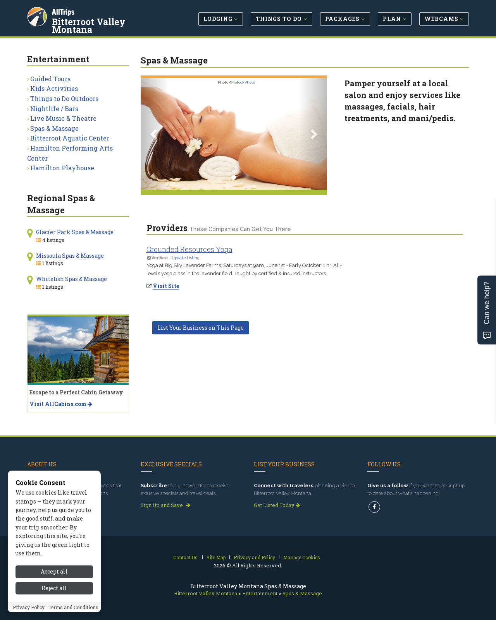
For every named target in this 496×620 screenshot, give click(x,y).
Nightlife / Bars (54, 108)
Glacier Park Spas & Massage (75, 232)
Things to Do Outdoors (64, 98)
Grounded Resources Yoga (189, 249)
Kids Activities (54, 88)
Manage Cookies (301, 557)
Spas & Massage (54, 128)
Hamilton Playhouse (62, 168)
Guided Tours (50, 79)
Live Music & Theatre (63, 118)
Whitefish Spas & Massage (71, 279)
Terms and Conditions (73, 607)
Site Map (216, 557)
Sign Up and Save (165, 505)
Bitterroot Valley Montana (111, 21)
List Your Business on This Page (200, 327)
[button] (155, 134)
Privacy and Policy (254, 557)
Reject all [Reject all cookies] (54, 588)
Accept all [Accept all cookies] (54, 571)
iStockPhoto (244, 82)
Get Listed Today (277, 505)
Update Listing (186, 257)
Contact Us (185, 557)
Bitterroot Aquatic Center (69, 138)
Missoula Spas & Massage (70, 255)
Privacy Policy (29, 607)
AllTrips (64, 11)
